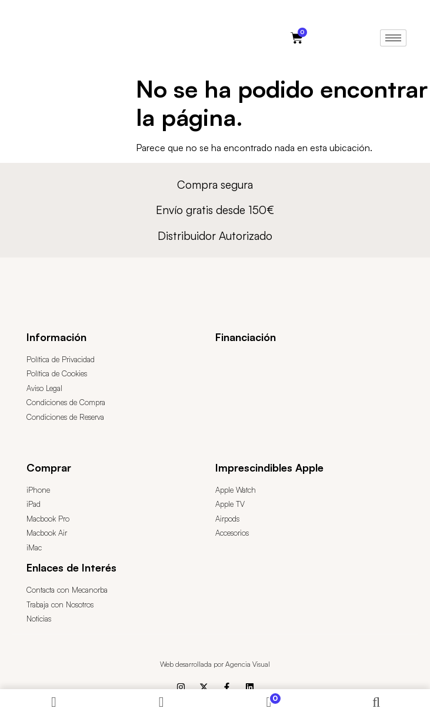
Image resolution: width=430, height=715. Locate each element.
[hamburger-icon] (393, 37)
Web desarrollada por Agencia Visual (215, 664)
